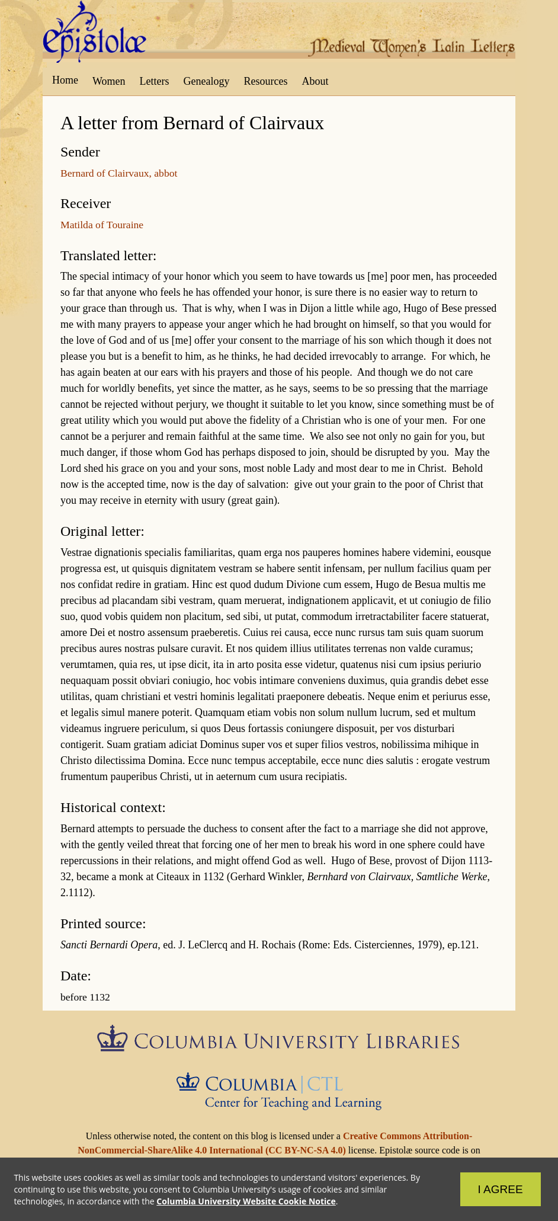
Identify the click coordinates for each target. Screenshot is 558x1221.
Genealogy (207, 81)
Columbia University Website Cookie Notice (246, 1200)
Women (109, 81)
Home (65, 80)
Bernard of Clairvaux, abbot (118, 173)
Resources (266, 81)
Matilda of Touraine (101, 225)
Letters (154, 81)
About (315, 81)
